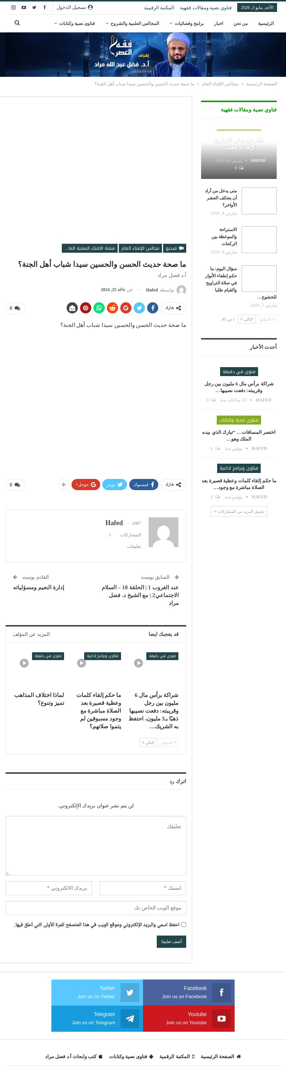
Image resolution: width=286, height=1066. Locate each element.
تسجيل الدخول (75, 7)
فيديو (175, 248)
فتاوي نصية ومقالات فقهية (206, 7)
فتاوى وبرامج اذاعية (102, 655)
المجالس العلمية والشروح (135, 23)
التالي (148, 742)
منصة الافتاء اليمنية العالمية (88, 248)
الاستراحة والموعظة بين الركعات (224, 236)
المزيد (89, 23)
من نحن (240, 23)
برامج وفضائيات (189, 23)
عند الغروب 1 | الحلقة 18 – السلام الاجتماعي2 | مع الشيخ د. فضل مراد (140, 595)
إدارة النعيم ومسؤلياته (38, 587)
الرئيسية (266, 23)
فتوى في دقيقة (162, 655)
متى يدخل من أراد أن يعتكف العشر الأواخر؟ (221, 198)
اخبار (218, 23)
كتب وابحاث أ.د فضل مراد (73, 1056)
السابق (168, 742)
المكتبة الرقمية (159, 7)
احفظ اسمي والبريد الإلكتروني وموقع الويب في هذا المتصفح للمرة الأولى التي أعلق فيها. (96, 925)
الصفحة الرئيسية (221, 1056)
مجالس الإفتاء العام (140, 248)
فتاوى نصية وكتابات (238, 420)
